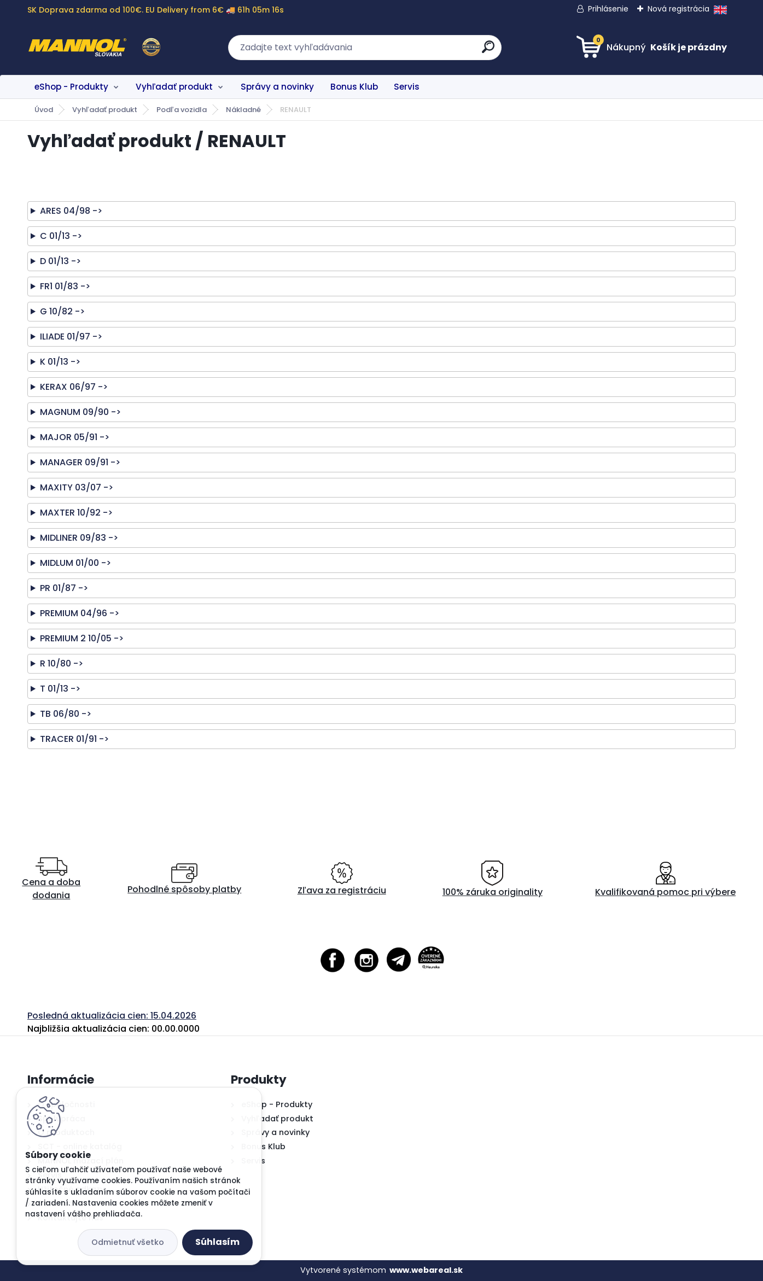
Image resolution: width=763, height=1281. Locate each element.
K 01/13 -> (60, 361)
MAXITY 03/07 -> (76, 487)
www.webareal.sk (426, 1270)
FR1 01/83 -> (65, 286)
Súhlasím (217, 1242)
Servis (407, 86)
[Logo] (94, 47)
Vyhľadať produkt (174, 86)
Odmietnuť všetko (127, 1242)
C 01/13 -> (61, 236)
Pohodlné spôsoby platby (184, 879)
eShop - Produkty (71, 86)
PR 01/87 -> (64, 588)
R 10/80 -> (61, 663)
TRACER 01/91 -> (74, 739)
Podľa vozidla (181, 109)
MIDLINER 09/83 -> (79, 537)
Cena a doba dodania (51, 879)
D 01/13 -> (60, 261)
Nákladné (243, 109)
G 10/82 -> (62, 311)
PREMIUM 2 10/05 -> (82, 638)
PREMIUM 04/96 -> (79, 613)
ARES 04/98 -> (71, 210)
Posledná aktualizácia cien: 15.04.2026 (111, 1015)
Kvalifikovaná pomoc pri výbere (665, 879)
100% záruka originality (492, 879)
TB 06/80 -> (65, 713)
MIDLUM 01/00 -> (75, 563)
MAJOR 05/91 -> (74, 437)
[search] (488, 51)
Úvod (43, 109)
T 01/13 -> (60, 688)
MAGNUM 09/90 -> (80, 412)
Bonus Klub (354, 86)
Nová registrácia (678, 8)
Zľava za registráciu (342, 879)
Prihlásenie (608, 8)
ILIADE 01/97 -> (71, 336)
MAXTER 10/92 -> (76, 512)
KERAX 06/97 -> (74, 387)
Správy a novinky (277, 86)
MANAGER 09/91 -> (80, 462)
